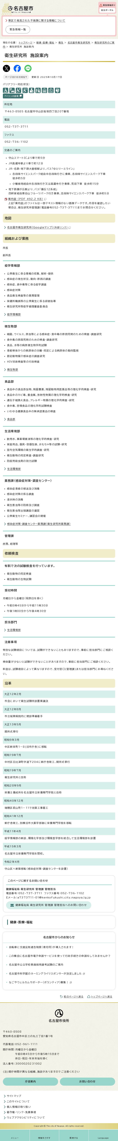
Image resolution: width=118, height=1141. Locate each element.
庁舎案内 (30, 1081)
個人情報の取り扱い (19, 1107)
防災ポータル (107, 10)
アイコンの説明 (13, 96)
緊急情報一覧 (18, 29)
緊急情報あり (109, 5)
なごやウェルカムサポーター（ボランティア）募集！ (40, 982)
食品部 (11, 419)
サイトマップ (14, 1096)
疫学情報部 (14, 314)
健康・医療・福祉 (45, 42)
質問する (74, 1138)
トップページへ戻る (101, 996)
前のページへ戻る (73, 996)
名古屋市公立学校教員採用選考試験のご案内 (36, 964)
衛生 (60, 42)
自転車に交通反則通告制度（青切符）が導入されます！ (41, 947)
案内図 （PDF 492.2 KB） (27, 199)
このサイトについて (18, 1101)
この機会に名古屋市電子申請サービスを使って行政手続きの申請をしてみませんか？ (60, 956)
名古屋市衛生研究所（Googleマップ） (39, 227)
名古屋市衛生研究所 (79, 42)
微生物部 (12, 369)
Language (103, 1138)
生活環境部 (14, 469)
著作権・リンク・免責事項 (21, 1112)
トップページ (25, 42)
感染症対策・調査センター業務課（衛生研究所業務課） (39, 524)
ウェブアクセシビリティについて (26, 1117)
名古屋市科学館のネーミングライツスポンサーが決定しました (47, 973)
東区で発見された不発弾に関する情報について (36, 20)
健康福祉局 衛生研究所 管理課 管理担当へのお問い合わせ (51, 905)
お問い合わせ (87, 1081)
